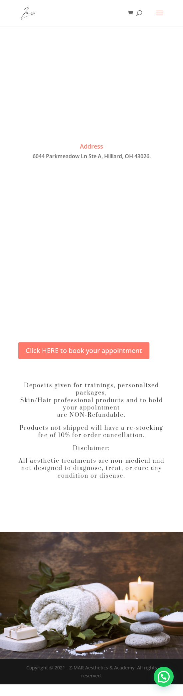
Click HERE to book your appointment (84, 350)
